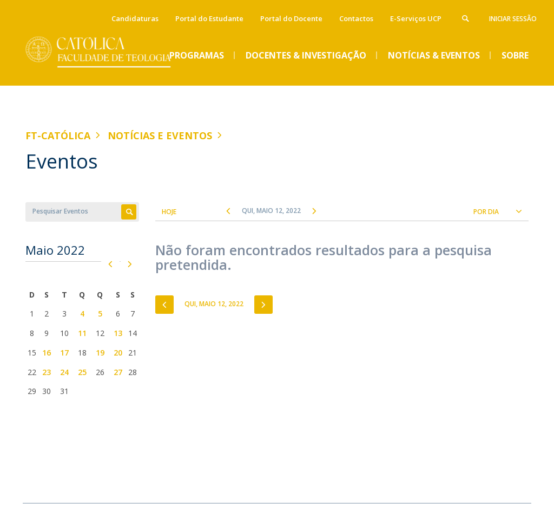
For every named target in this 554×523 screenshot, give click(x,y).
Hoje (169, 211)
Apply (128, 211)
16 (46, 352)
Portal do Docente (291, 18)
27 (118, 372)
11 (82, 333)
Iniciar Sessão (513, 18)
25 (82, 372)
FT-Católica (57, 135)
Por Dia (486, 211)
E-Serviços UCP (415, 18)
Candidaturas (135, 18)
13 (118, 333)
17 (64, 352)
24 (64, 372)
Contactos (356, 18)
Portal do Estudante (209, 18)
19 (100, 352)
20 (118, 352)
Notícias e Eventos (160, 135)
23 (46, 372)
